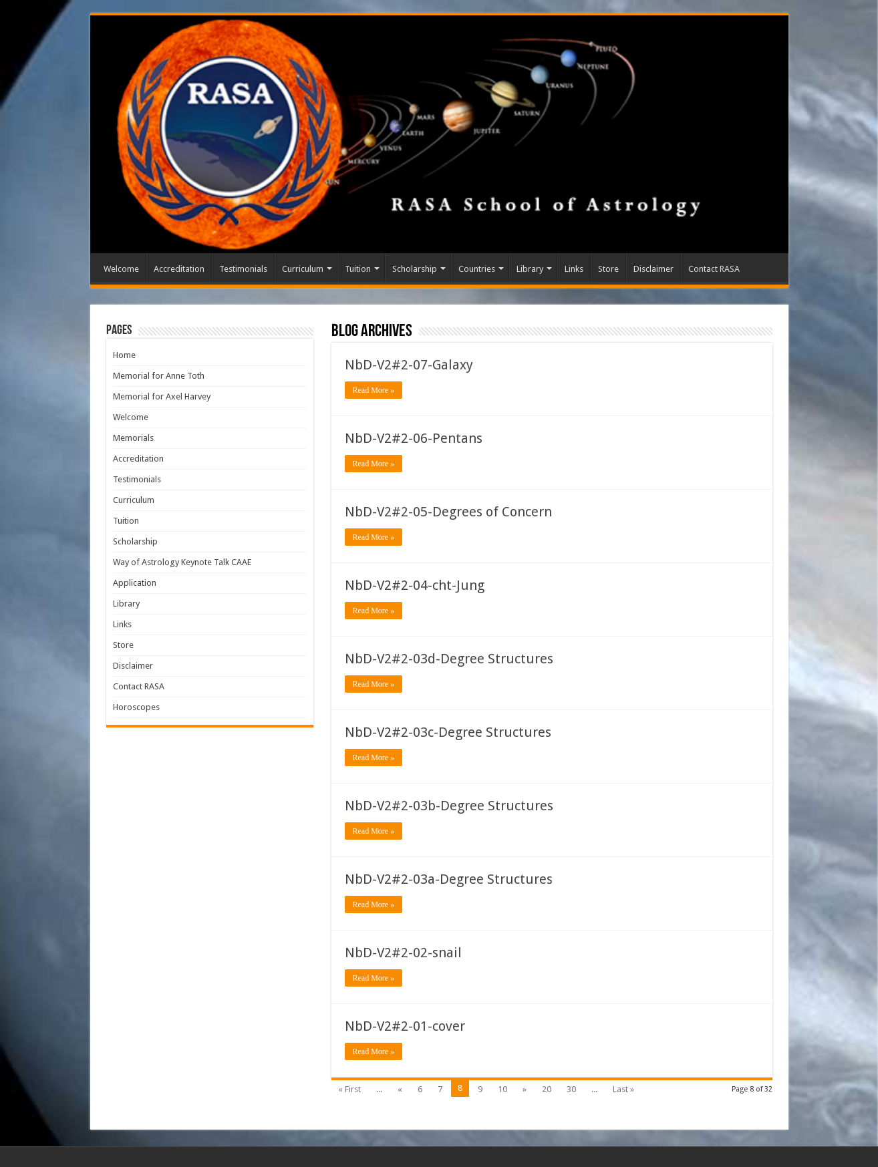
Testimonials (243, 269)
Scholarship (414, 269)
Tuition (358, 269)
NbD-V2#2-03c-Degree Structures (448, 732)
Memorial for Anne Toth (158, 376)
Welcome (121, 269)
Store (608, 269)
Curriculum (302, 269)
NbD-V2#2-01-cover (405, 1026)
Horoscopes (136, 707)
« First (349, 1089)
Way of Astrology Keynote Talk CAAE (182, 562)
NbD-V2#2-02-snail (403, 953)
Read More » (374, 390)
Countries (476, 269)
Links (574, 269)
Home (124, 355)
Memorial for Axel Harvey (161, 396)
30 (571, 1089)
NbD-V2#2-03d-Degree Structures (449, 659)
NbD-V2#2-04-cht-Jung (414, 585)
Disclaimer (653, 269)
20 (546, 1089)
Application (134, 583)
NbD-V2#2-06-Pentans (413, 438)
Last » (623, 1089)
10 (502, 1089)
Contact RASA (714, 269)
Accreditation (179, 269)
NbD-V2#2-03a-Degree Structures (449, 879)
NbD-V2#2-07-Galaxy (409, 365)
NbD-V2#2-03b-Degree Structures (449, 806)
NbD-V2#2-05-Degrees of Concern (448, 512)
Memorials (133, 438)
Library (530, 269)
